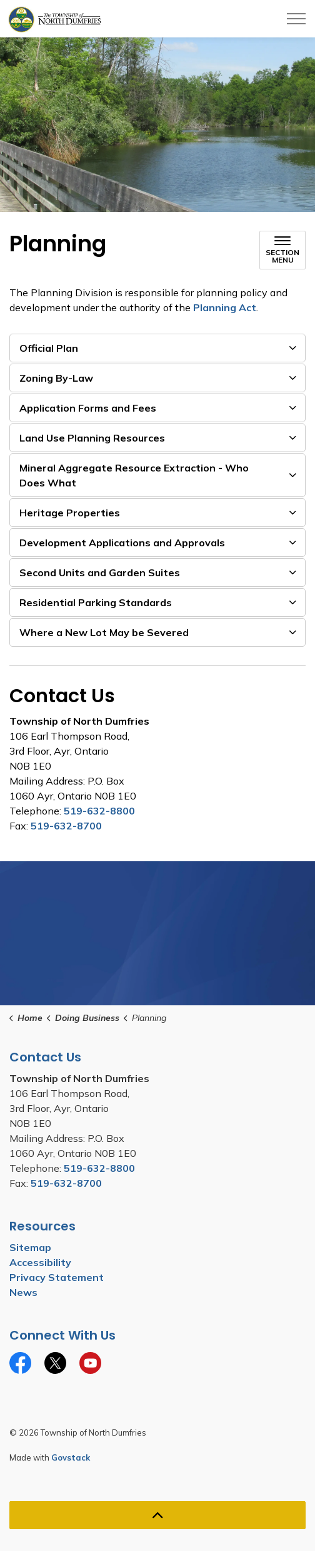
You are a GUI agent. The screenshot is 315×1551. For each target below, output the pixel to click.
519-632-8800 (99, 810)
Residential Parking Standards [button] (95, 602)
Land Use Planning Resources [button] (92, 438)
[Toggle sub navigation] (282, 250)
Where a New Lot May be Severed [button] (104, 632)
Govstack (70, 1457)
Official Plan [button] (48, 348)
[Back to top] (157, 1515)
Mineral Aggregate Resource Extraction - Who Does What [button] (134, 475)
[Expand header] (296, 18)
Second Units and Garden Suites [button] (99, 572)
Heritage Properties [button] (69, 512)
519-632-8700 (66, 825)
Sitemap (30, 1247)
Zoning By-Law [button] (56, 378)
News (23, 1292)
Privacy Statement (56, 1277)
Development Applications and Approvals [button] (122, 542)
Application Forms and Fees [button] (87, 408)
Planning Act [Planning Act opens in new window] (224, 307)
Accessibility (40, 1262)
